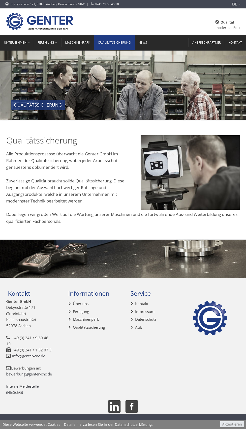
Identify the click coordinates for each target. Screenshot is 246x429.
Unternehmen (15, 42)
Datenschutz (145, 319)
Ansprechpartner (206, 42)
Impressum (144, 311)
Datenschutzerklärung (133, 425)
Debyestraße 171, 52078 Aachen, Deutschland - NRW (45, 4)
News (143, 42)
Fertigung (46, 42)
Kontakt (235, 42)
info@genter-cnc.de (28, 355)
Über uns (81, 303)
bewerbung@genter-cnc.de (29, 374)
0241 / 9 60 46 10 (104, 4)
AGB (139, 327)
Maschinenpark (77, 42)
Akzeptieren (232, 424)
